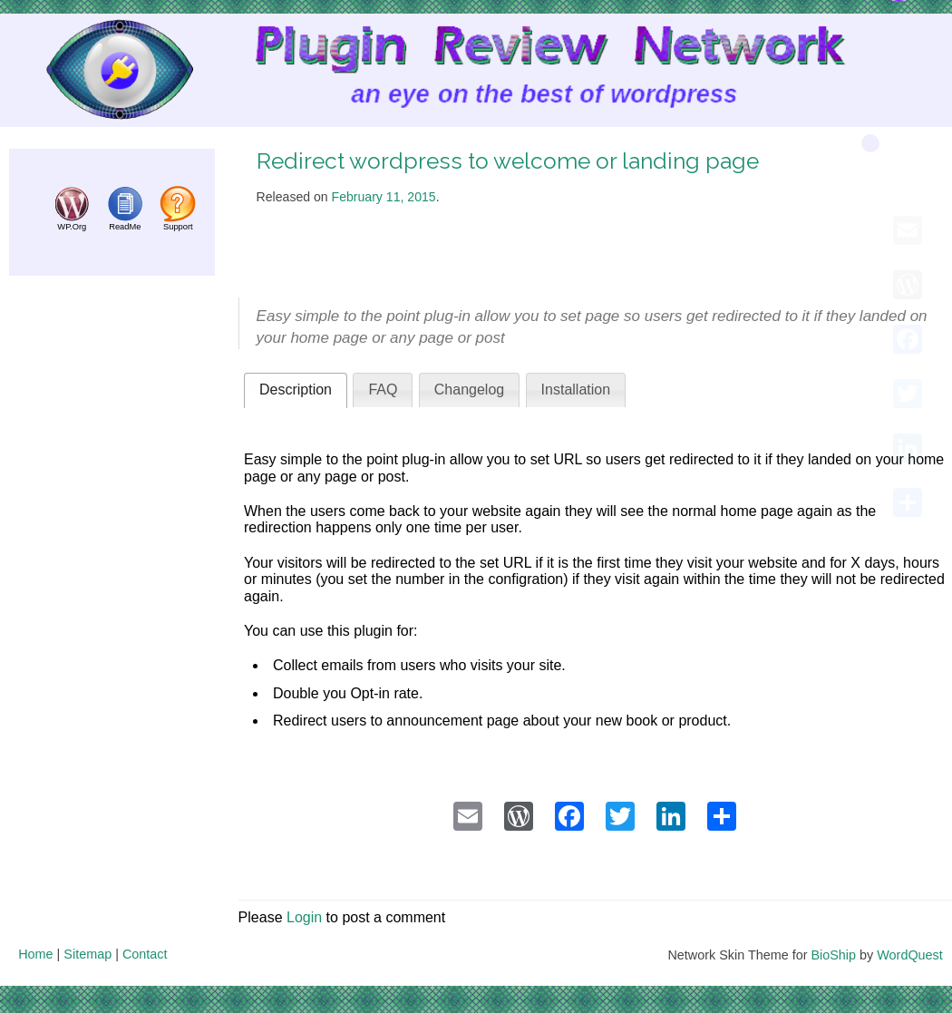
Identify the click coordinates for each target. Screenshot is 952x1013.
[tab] (295, 390)
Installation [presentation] (576, 389)
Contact (145, 954)
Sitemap (87, 954)
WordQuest (910, 955)
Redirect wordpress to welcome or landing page (508, 161)
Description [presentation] (295, 389)
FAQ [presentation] (382, 389)
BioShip (833, 955)
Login (304, 917)
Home (35, 954)
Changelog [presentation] (469, 389)
